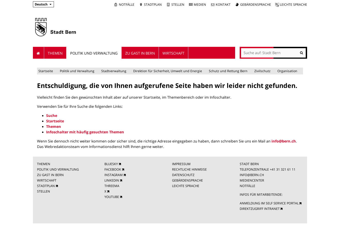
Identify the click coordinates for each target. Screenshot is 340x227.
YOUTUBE (111, 197)
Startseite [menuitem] (38, 53)
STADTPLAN (46, 186)
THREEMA (111, 186)
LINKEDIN (111, 180)
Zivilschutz (262, 71)
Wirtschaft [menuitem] (173, 53)
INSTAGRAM (113, 175)
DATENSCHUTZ (183, 175)
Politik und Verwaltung (77, 71)
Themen (53, 126)
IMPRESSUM (181, 164)
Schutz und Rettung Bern (228, 71)
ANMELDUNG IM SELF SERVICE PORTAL (269, 203)
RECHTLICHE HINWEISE (189, 169)
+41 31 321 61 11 (282, 169)
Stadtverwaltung (113, 71)
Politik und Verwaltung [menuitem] (94, 53)
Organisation (287, 71)
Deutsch (41, 4)
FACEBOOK (112, 169)
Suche (51, 115)
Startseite (45, 71)
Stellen (177, 4)
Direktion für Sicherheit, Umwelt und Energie (167, 71)
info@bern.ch (283, 141)
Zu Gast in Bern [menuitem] (140, 53)
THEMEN (43, 164)
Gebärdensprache (255, 4)
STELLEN (43, 191)
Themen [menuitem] (55, 53)
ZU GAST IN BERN (50, 175)
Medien (200, 4)
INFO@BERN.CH (252, 175)
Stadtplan (153, 4)
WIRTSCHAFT (46, 180)
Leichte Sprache (293, 4)
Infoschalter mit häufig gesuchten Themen (85, 132)
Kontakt (223, 4)
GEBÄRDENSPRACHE (187, 180)
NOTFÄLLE (247, 186)
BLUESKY (111, 164)
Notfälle (126, 4)
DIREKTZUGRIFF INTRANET (260, 208)
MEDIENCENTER (252, 180)
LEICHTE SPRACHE (185, 186)
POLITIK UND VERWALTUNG (58, 169)
